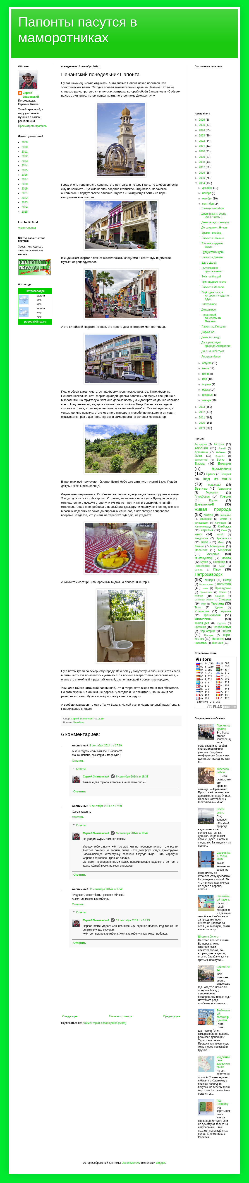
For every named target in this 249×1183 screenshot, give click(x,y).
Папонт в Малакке (212, 287)
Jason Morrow (130, 1162)
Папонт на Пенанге (213, 326)
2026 (202, 119)
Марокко (224, 550)
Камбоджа (224, 526)
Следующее (69, 1016)
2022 (25, 197)
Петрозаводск (35, 291)
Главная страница (120, 1016)
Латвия (199, 546)
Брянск (210, 474)
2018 (25, 184)
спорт (203, 603)
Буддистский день (212, 252)
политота (224, 584)
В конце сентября (212, 208)
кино (198, 534)
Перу (217, 569)
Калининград (203, 526)
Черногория (207, 631)
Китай (220, 534)
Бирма (199, 463)
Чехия (226, 631)
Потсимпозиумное (223, 727)
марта (206, 389)
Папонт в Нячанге (212, 238)
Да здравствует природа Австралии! (215, 344)
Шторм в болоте (208, 936)
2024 (25, 207)
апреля (207, 384)
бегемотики (201, 459)
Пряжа (222, 592)
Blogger (160, 1162)
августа (207, 363)
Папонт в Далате (212, 257)
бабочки (220, 452)
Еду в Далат (209, 262)
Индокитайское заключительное (223, 1062)
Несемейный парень (223, 898)
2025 (25, 211)
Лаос (221, 542)
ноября (207, 193)
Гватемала (224, 488)
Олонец (199, 569)
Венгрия (225, 474)
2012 (25, 156)
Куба (204, 542)
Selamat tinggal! (211, 276)
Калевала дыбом (223, 771)
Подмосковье (206, 584)
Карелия (207, 530)
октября (207, 198)
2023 (25, 202)
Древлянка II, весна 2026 (223, 856)
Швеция (208, 635)
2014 (25, 165)
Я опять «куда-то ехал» (212, 245)
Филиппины (203, 619)
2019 (25, 188)
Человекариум (222, 627)
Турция (219, 607)
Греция (225, 496)
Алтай (222, 448)
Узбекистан (202, 611)
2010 (25, 147)
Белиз (220, 459)
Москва (226, 558)
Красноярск (223, 538)
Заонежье (225, 515)
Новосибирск (202, 565)
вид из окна (217, 478)
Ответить (78, 760)
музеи (204, 562)
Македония (217, 546)
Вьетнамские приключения (211, 269)
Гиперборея (202, 496)
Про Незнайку (222, 1102)
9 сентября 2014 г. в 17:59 (106, 806)
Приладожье (223, 588)
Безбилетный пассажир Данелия (223, 1015)
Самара (219, 596)
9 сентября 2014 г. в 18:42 (132, 833)
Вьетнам (201, 488)
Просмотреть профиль (32, 126)
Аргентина (201, 452)
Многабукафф (204, 558)
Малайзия (78, 722)
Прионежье (206, 592)
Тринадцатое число (213, 281)
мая (205, 379)
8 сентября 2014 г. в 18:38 (132, 776)
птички (199, 596)
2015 (25, 170)
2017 (25, 179)
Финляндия (202, 623)
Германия (212, 492)
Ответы (80, 768)
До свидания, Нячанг (214, 227)
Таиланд (217, 603)
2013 (25, 161)
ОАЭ (222, 565)
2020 (202, 151)
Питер (227, 580)
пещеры (210, 580)
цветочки (200, 627)
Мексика (212, 554)
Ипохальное (209, 304)
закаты (208, 515)
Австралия (201, 444)
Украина (225, 611)
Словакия (225, 599)
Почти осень (220, 811)
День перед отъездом (215, 222)
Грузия (213, 500)
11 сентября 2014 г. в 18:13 (133, 920)
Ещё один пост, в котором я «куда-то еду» (215, 296)
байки (198, 455)
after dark (217, 642)
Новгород (219, 562)
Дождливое (208, 309)
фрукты (221, 623)
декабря (207, 187)
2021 (25, 193)
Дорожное (207, 332)
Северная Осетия (204, 599)
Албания (201, 448)
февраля (208, 394)
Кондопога (201, 538)
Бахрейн (219, 456)
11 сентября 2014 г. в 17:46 (106, 889)
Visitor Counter (27, 227)
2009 (25, 142)
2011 (25, 151)
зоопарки (206, 518)
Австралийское (210, 356)
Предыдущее (171, 1016)
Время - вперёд (211, 232)
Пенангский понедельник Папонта (211, 318)
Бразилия (221, 468)
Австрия (219, 444)
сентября (208, 203)
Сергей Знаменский (96, 776)
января (207, 400)
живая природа (213, 509)
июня (205, 373)
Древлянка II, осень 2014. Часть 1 (213, 215)
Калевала (220, 522)
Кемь (224, 530)
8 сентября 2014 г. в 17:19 (106, 745)
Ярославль (201, 642)
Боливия (224, 463)
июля (205, 368)
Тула (198, 607)
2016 (25, 174)
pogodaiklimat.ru (35, 321)
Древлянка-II (204, 504)
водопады (214, 484)
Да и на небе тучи (212, 351)
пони (205, 588)
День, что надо (210, 337)
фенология (212, 615)
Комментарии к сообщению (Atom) (104, 1023)
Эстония (217, 639)
